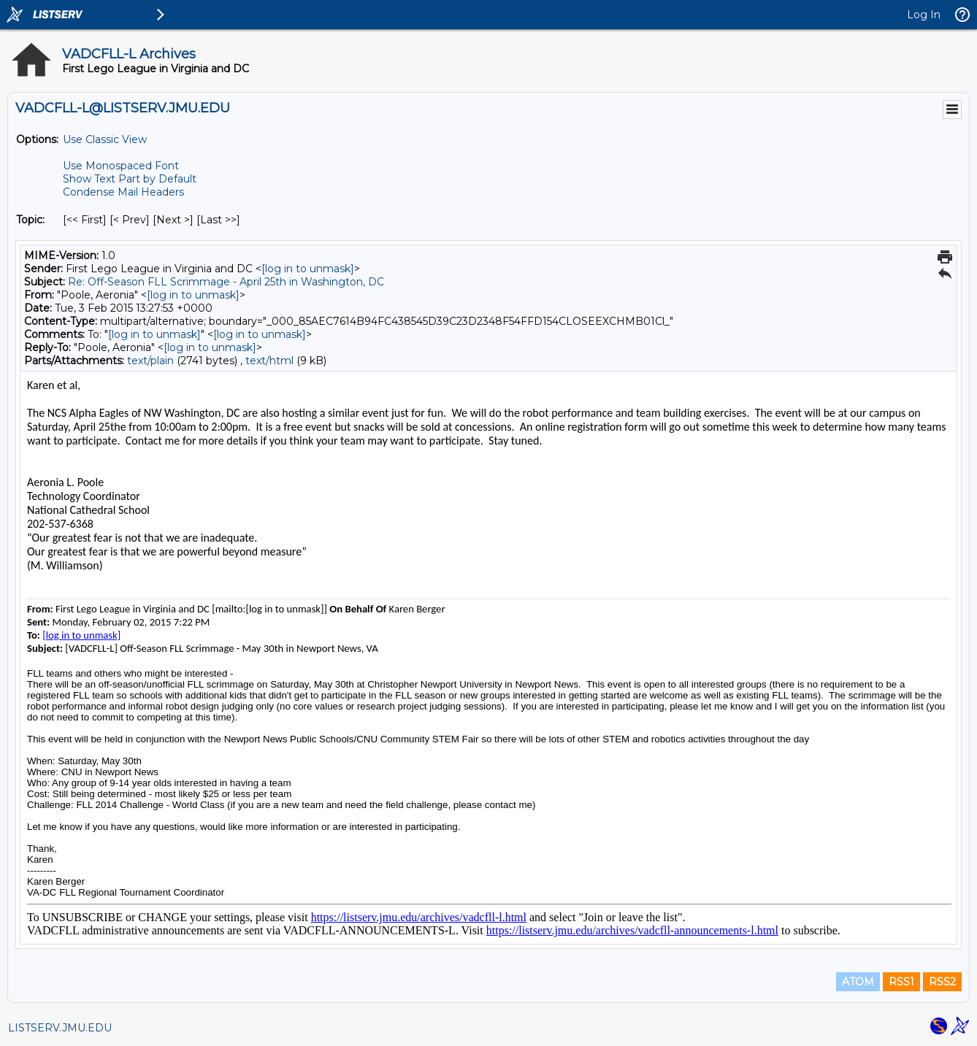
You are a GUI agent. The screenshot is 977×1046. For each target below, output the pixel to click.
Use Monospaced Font (121, 165)
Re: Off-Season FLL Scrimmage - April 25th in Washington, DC (226, 281)
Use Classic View (105, 139)
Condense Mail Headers (123, 192)
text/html (269, 360)
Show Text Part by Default (129, 178)
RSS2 (942, 981)
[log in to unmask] (307, 268)
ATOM (858, 981)
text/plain (150, 360)
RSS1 (901, 981)
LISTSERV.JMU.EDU (60, 1027)
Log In (923, 14)
